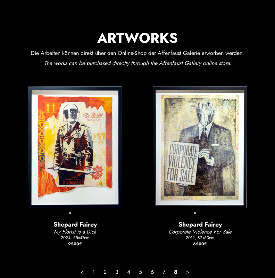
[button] (70, 213)
